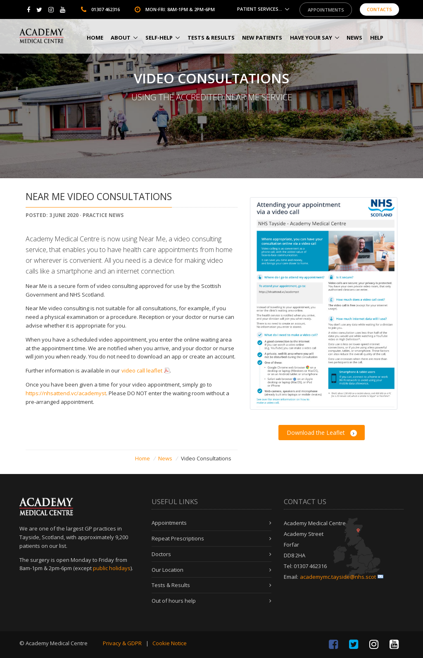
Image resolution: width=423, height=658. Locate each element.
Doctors (161, 554)
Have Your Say (311, 37)
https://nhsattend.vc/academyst (66, 393)
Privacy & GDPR (122, 643)
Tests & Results (211, 37)
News (354, 37)
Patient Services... (259, 9)
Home (95, 37)
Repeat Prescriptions (178, 538)
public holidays (112, 568)
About (121, 37)
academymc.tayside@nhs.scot (338, 576)
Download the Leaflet (322, 432)
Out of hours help (174, 600)
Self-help (159, 37)
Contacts (379, 10)
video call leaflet (141, 370)
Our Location (167, 569)
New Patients (262, 37)
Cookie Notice (169, 643)
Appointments (326, 10)
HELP (376, 37)
